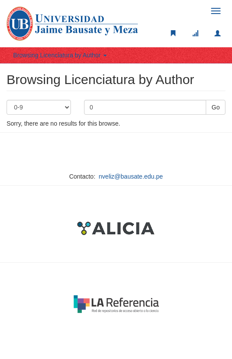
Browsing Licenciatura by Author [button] (60, 55)
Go (215, 107)
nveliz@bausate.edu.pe (131, 176)
